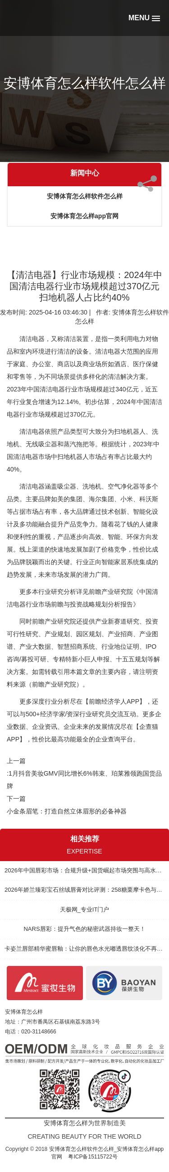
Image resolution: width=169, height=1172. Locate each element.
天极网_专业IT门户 (85, 909)
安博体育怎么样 (24, 1012)
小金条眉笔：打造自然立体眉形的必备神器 (67, 811)
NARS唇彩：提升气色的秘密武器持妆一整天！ (84, 928)
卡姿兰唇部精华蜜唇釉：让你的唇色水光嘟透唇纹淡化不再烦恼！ (84, 948)
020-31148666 (38, 1031)
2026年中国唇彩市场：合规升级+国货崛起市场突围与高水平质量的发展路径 (84, 870)
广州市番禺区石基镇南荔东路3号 (60, 1022)
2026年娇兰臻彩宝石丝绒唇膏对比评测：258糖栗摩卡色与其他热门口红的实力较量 (84, 889)
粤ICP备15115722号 (92, 1157)
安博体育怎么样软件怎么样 (85, 196)
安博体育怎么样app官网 (84, 216)
